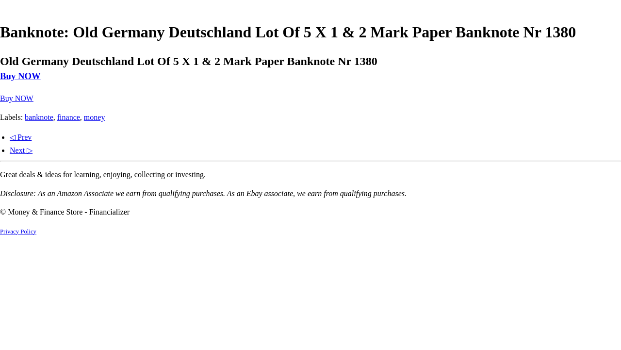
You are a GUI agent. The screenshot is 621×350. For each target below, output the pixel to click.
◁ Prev (21, 137)
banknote (39, 117)
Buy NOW (20, 76)
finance (68, 117)
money (94, 117)
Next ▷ (21, 150)
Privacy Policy (18, 231)
